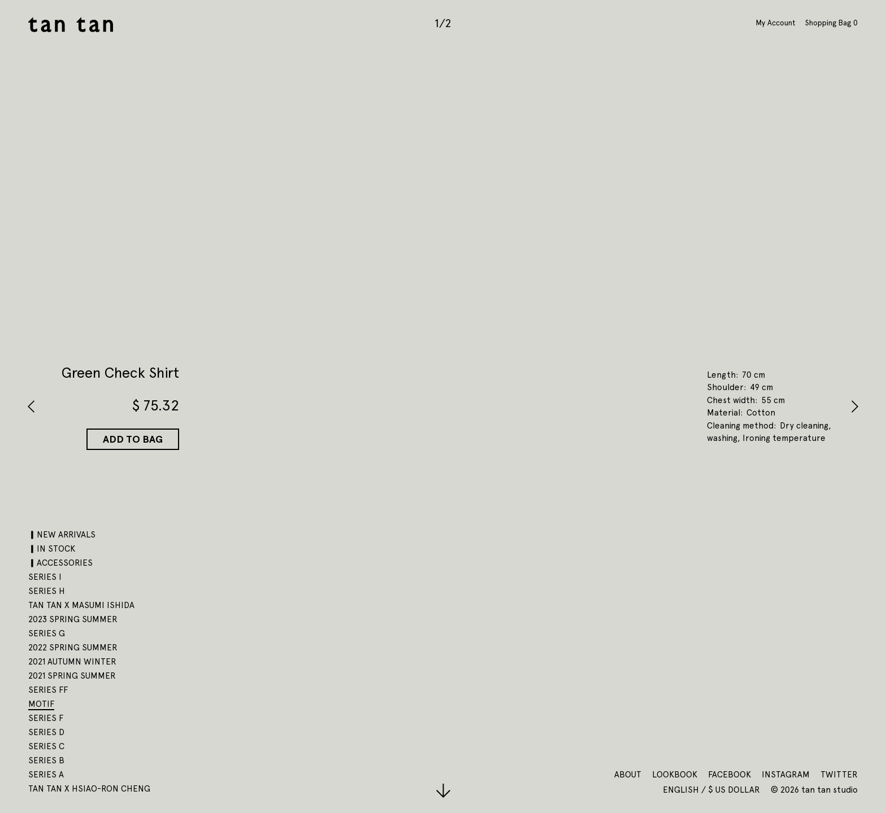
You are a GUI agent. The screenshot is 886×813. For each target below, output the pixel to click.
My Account (776, 22)
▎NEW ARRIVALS (61, 535)
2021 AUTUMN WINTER (72, 662)
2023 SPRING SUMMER (73, 619)
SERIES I (45, 577)
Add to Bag (133, 439)
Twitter (839, 775)
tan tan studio (70, 24)
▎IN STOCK (51, 549)
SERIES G (46, 633)
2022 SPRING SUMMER (73, 647)
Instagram (786, 775)
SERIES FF (48, 690)
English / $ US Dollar (712, 790)
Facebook (729, 775)
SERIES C (46, 746)
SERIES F (45, 718)
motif (41, 704)
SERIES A (46, 775)
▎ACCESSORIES (60, 563)
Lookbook (674, 775)
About (627, 775)
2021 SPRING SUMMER (72, 676)
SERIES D (46, 732)
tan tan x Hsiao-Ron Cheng (89, 789)
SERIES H (46, 591)
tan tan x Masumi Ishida (81, 605)
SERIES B (46, 760)
